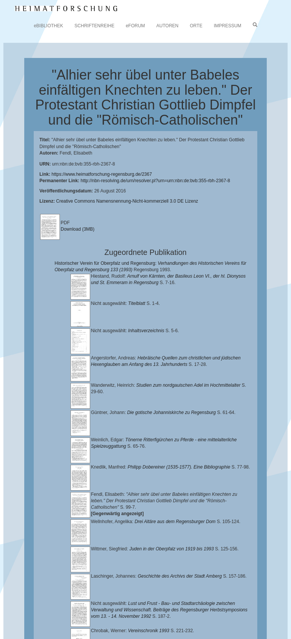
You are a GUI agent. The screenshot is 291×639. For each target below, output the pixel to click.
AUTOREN (167, 25)
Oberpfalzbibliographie (94, 622)
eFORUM (135, 25)
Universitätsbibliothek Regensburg (217, 598)
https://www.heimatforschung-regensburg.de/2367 (102, 174)
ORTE (196, 25)
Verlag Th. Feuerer (129, 616)
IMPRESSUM (227, 25)
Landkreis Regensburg (131, 610)
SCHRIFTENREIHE (94, 25)
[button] (2, 636)
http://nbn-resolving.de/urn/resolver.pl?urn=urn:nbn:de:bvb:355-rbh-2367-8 (155, 180)
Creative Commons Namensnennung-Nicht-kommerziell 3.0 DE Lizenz (127, 201)
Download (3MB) (77, 229)
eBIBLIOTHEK (48, 25)
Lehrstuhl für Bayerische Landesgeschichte (99, 604)
